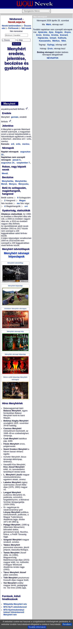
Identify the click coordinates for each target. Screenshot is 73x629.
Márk (48, 24)
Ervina (46, 35)
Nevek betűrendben (11, 26)
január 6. (17, 160)
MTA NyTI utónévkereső (15, 607)
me (18, 203)
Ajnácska (42, 32)
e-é (26, 206)
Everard (63, 35)
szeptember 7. (23, 163)
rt (5, 206)
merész (25, 144)
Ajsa (50, 32)
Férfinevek (13, 28)
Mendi (5, 173)
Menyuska (23, 184)
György (50, 45)
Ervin (50, 48)
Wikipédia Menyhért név (15, 604)
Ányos (67, 32)
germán (14, 117)
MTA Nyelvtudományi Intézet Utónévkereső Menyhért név (13, 612)
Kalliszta (61, 38)
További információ (37, 627)
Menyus (12, 184)
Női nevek (26, 28)
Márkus (55, 41)
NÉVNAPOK (52, 58)
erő (12, 144)
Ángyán (58, 32)
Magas (22, 200)
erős (17, 144)
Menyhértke (21, 181)
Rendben (67, 624)
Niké (63, 41)
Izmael (52, 38)
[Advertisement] (16, 86)
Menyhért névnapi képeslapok (16, 255)
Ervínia (54, 35)
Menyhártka (7, 181)
